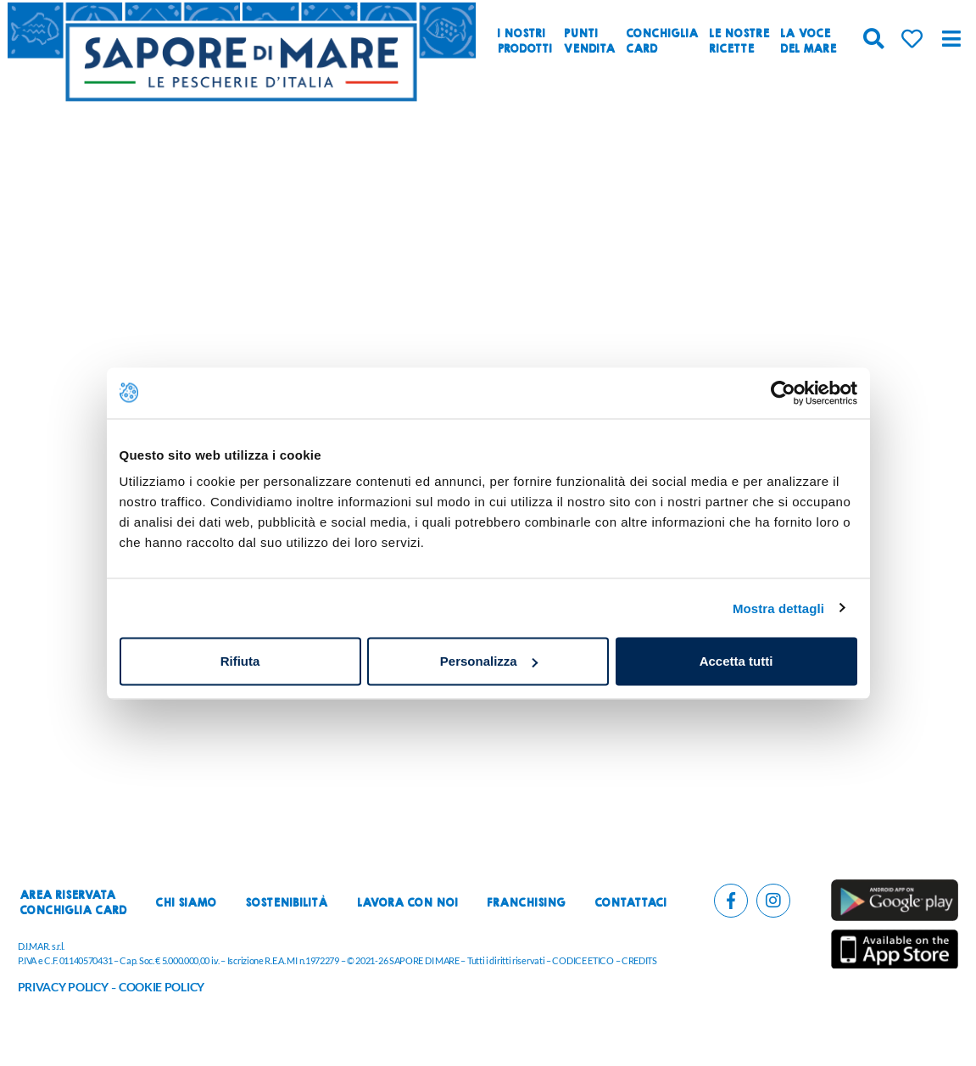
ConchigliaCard (662, 41)
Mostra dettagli (778, 607)
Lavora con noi (407, 903)
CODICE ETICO (582, 960)
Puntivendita (589, 41)
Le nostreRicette (739, 41)
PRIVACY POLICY (63, 986)
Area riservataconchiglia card (73, 903)
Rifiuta (240, 661)
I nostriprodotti (524, 41)
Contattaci (630, 903)
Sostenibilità (286, 903)
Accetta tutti (736, 661)
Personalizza (489, 661)
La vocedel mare (808, 41)
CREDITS (639, 960)
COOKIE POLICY (161, 986)
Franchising (526, 903)
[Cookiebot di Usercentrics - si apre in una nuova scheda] (783, 392)
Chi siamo (185, 903)
